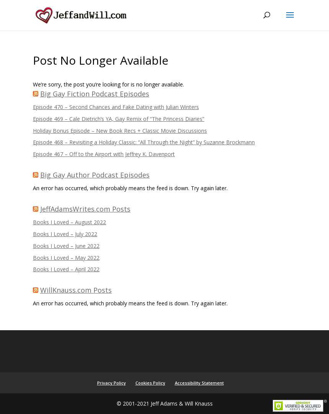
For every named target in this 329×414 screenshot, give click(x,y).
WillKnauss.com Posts (76, 290)
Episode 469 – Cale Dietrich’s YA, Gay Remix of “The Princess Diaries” (118, 118)
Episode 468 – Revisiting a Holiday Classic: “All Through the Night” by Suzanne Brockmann (144, 142)
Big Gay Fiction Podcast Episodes (94, 93)
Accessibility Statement (199, 383)
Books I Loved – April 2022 (66, 269)
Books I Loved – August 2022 (69, 222)
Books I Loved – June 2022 (66, 245)
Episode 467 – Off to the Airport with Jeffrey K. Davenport (104, 154)
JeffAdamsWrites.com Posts (85, 209)
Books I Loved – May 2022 (66, 257)
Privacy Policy (111, 383)
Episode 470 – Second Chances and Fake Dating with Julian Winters (116, 107)
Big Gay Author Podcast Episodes (95, 174)
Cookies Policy (150, 383)
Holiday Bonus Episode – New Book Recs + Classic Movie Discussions (120, 130)
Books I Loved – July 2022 (65, 234)
